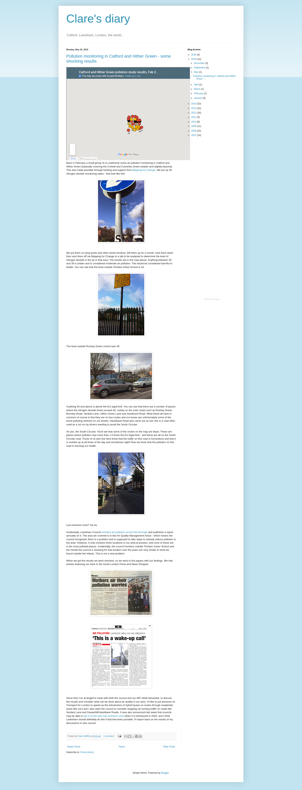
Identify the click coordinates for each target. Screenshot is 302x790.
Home (122, 746)
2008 (194, 130)
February (199, 93)
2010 (194, 121)
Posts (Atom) (87, 752)
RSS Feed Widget (211, 299)
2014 (194, 103)
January (198, 98)
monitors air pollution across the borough (124, 532)
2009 (194, 126)
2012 (194, 112)
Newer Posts (73, 746)
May (196, 72)
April (196, 84)
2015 (194, 59)
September (200, 67)
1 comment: (109, 736)
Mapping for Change (143, 170)
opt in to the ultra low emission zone (104, 715)
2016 (194, 54)
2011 (194, 117)
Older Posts (169, 746)
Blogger (165, 773)
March (197, 89)
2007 (194, 135)
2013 (194, 108)
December (199, 63)
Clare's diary (98, 18)
